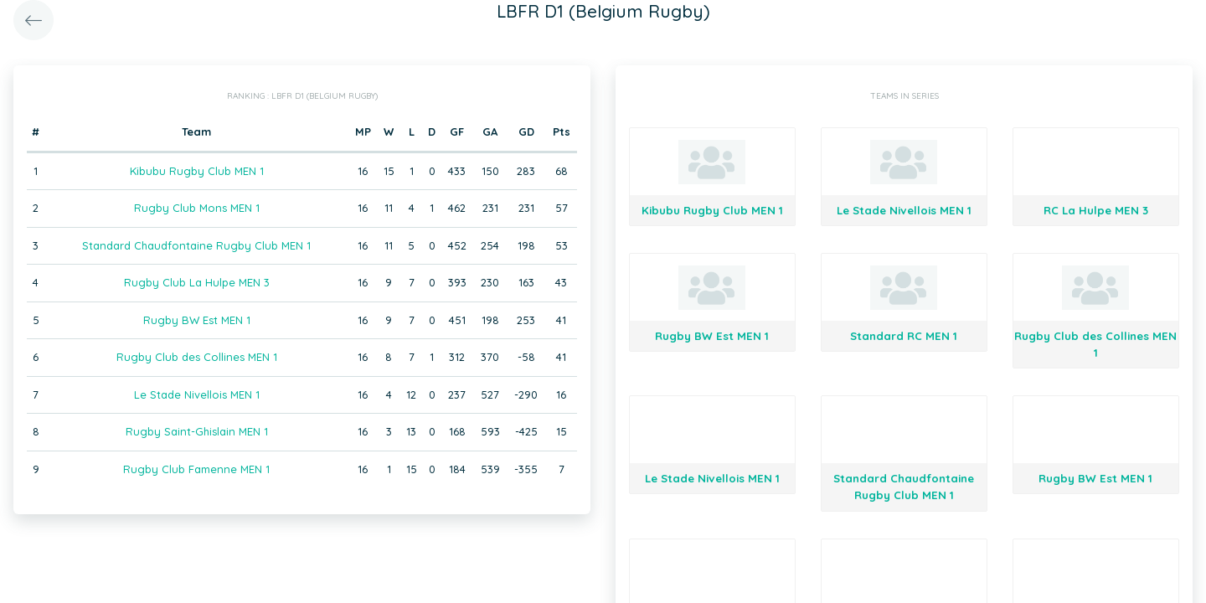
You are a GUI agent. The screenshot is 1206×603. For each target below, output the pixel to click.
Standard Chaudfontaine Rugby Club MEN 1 (196, 245)
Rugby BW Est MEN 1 (196, 320)
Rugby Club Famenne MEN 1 (196, 469)
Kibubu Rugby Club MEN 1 (197, 171)
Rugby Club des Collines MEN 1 (196, 356)
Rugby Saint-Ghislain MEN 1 (197, 431)
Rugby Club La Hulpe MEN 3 (197, 282)
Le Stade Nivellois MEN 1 (197, 394)
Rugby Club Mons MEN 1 (197, 207)
